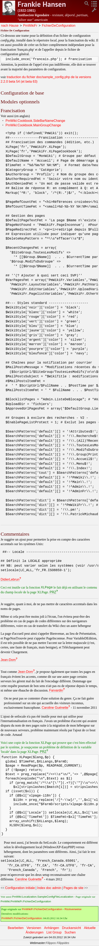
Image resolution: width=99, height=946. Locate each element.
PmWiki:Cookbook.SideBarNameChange (35, 120)
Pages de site (73, 888)
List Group (54, 932)
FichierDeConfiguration (58, 25)
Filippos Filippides (57, 943)
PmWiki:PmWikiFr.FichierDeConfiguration (26, 901)
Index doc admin (49, 888)
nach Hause (9, 25)
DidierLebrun (10, 579)
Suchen (70, 932)
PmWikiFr (30, 25)
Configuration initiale (20, 888)
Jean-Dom (8, 660)
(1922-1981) (26, 10)
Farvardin (56, 690)
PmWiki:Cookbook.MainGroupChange (33, 125)
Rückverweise (73, 909)
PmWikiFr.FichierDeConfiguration (42, 909)
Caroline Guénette (55, 707)
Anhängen (51, 928)
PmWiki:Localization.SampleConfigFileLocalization (42, 896)
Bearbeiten (16, 928)
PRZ (53, 592)
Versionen (33, 928)
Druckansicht (71, 928)
